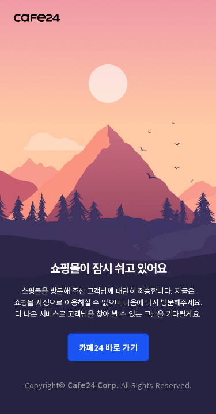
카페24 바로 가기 (108, 347)
